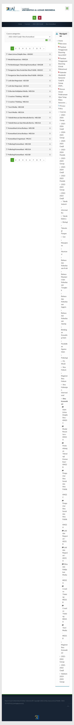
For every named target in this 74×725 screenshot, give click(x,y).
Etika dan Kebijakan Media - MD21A (21, 91)
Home (20, 24)
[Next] (44, 48)
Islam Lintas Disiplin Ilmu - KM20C (20, 54)
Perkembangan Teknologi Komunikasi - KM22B (25, 65)
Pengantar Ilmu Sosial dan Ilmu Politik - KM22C (25, 70)
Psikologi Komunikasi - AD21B (19, 155)
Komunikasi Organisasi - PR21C (19, 139)
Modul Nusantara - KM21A (18, 59)
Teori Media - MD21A (16, 112)
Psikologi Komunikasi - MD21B (19, 144)
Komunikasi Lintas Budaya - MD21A (21, 133)
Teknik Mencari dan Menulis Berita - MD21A (24, 123)
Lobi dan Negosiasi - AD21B (18, 81)
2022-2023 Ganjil (38, 24)
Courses (27, 24)
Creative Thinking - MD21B (18, 96)
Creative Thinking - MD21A (18, 102)
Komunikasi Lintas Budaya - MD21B (21, 128)
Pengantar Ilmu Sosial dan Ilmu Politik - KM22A (25, 75)
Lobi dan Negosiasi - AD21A (18, 86)
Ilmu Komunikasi (51, 24)
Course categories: (13, 34)
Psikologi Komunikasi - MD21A (19, 149)
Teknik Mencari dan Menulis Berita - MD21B (24, 118)
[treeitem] (62, 40)
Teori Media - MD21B (16, 107)
